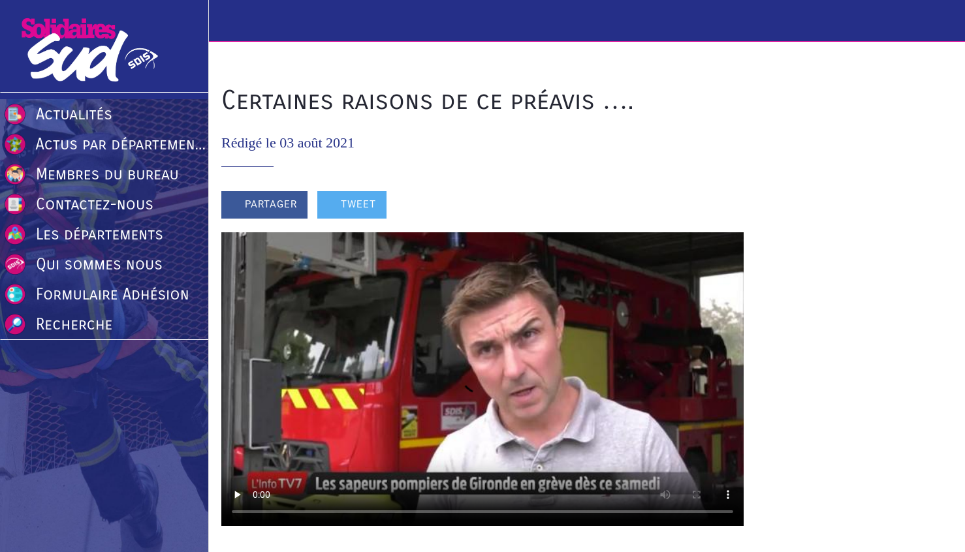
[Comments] (728, 206)
